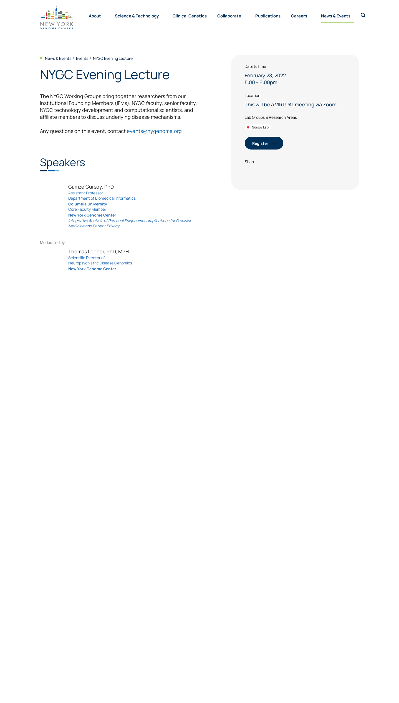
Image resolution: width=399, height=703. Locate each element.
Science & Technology (137, 15)
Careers (299, 15)
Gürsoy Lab (258, 127)
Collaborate (229, 15)
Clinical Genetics (190, 15)
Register (264, 143)
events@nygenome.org (154, 130)
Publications (268, 15)
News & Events (335, 15)
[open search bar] (363, 15)
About (95, 15)
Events (82, 58)
